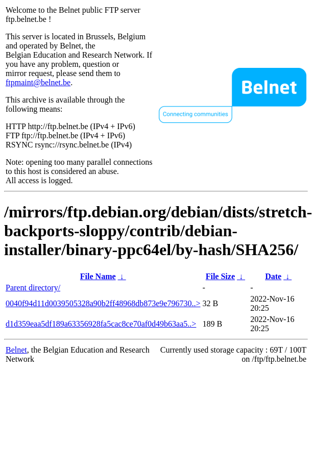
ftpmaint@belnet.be (38, 82)
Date (273, 276)
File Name (98, 276)
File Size (220, 276)
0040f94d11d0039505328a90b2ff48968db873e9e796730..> (103, 303)
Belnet (16, 349)
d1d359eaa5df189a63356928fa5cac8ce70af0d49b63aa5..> (101, 323)
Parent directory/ (33, 287)
